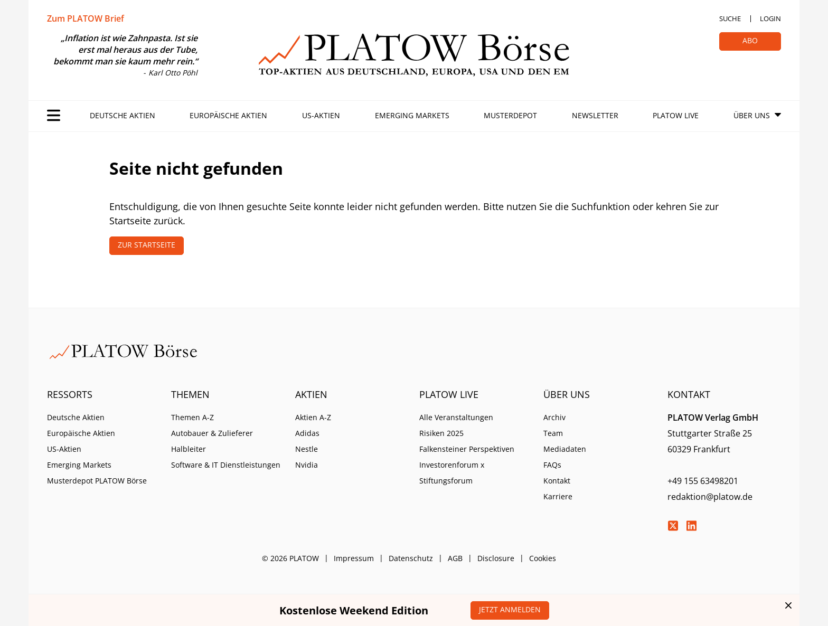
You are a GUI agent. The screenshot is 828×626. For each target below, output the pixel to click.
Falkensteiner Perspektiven (466, 449)
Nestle (306, 449)
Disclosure (495, 558)
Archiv (554, 417)
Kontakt (556, 481)
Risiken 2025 (441, 433)
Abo (750, 40)
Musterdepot (510, 115)
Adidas (307, 433)
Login (770, 18)
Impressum (354, 558)
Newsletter (595, 115)
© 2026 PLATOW (290, 558)
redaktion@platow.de (709, 496)
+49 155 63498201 (702, 481)
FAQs (552, 465)
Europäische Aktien (228, 115)
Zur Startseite (146, 245)
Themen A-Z (192, 417)
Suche (730, 18)
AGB (455, 558)
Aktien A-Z (313, 417)
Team (553, 433)
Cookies (542, 558)
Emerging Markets (412, 115)
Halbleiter (188, 449)
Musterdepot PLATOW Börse (97, 481)
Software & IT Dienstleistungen (225, 465)
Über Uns (751, 115)
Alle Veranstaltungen (456, 417)
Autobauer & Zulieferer (212, 433)
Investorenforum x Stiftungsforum (451, 473)
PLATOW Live (676, 115)
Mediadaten (564, 449)
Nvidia (306, 465)
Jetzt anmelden (510, 609)
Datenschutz (411, 558)
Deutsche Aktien (122, 115)
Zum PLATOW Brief (85, 18)
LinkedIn (691, 525)
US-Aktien (321, 115)
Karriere (557, 496)
